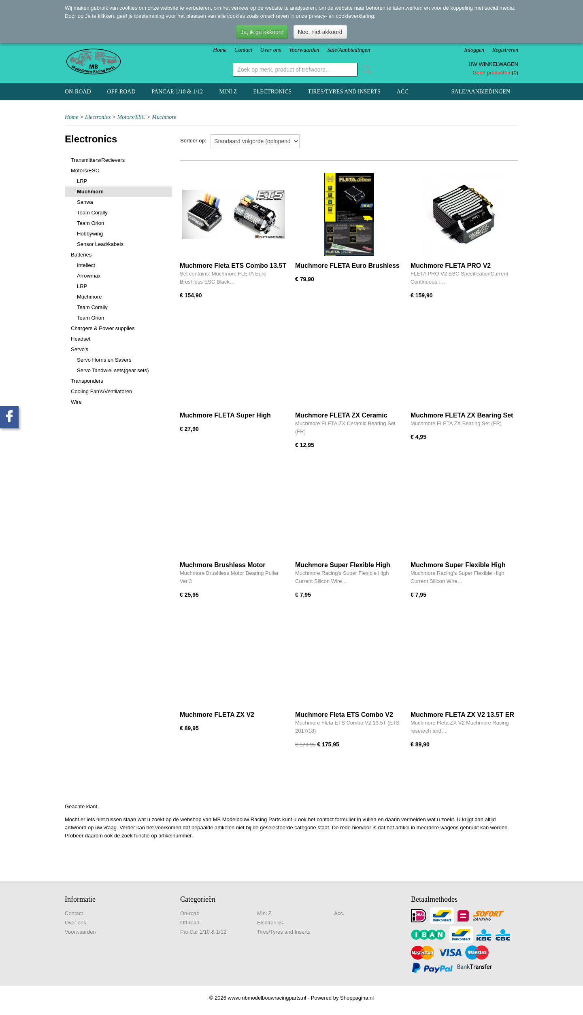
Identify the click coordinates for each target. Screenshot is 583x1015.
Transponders (87, 381)
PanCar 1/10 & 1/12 (177, 92)
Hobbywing (90, 234)
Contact (243, 50)
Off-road (121, 92)
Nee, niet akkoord (320, 32)
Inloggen (474, 50)
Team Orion (90, 223)
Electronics (272, 92)
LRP (82, 181)
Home (219, 50)
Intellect (86, 265)
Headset (80, 339)
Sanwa (85, 202)
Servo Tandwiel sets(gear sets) (113, 370)
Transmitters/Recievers (98, 160)
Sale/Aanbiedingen (348, 50)
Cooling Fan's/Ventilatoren (101, 391)
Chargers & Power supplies (103, 328)
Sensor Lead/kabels (100, 244)
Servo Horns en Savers (104, 360)
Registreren (505, 50)
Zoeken (365, 70)
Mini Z (228, 92)
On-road (78, 92)
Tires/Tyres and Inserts (344, 92)
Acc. (403, 92)
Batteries (81, 255)
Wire (76, 402)
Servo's (79, 349)
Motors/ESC (131, 117)
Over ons (270, 50)
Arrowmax (89, 276)
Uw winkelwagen (493, 64)
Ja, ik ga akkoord (261, 32)
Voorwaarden (304, 50)
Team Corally (92, 213)
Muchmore (164, 117)
